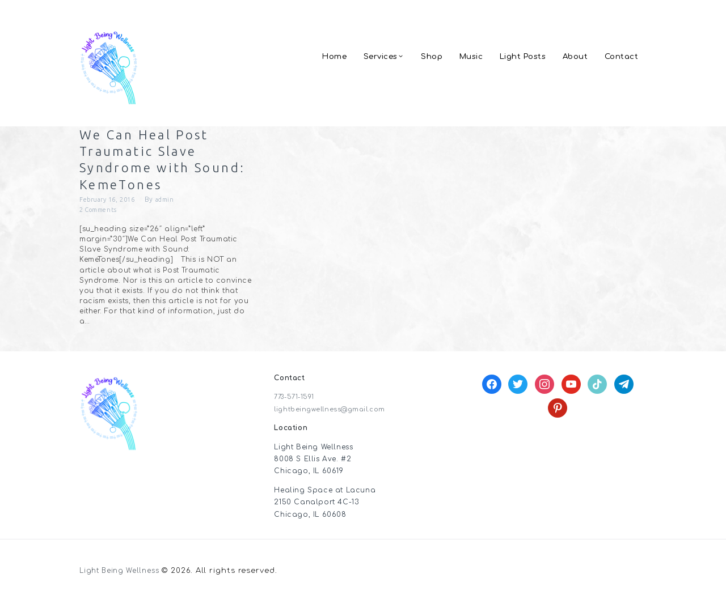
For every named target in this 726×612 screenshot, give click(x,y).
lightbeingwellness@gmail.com (334, 420)
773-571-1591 (296, 408)
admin (174, 209)
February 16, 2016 (110, 209)
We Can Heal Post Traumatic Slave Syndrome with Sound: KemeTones (158, 164)
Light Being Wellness (123, 582)
